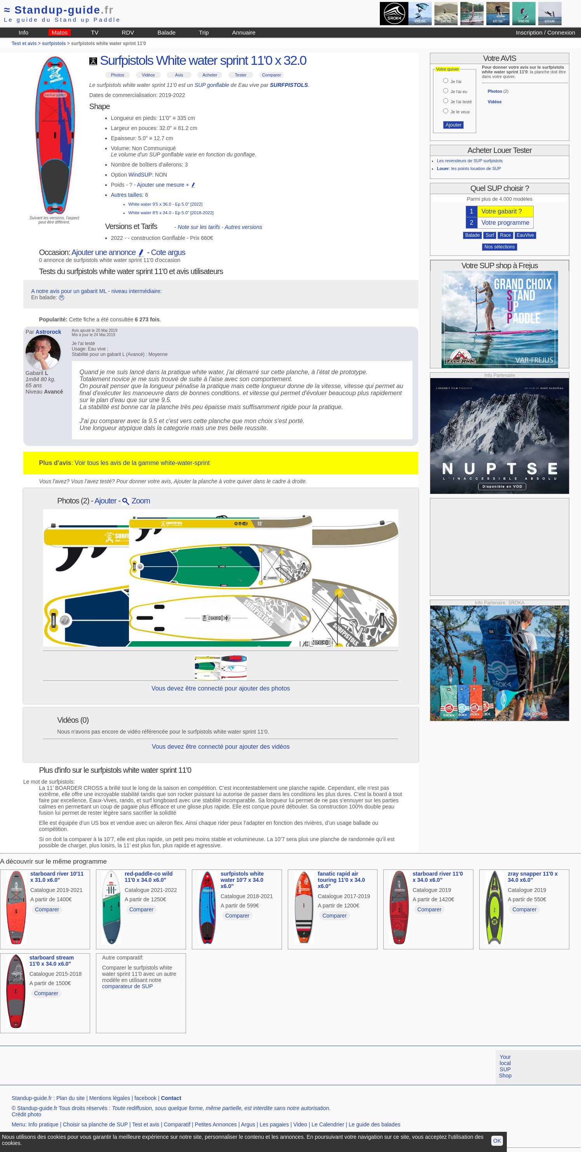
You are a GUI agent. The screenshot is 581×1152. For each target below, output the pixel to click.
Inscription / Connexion (545, 32)
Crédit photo (26, 1114)
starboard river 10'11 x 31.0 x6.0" (56, 877)
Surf (489, 235)
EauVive (525, 235)
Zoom (136, 500)
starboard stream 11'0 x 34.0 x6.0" (52, 960)
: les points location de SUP (469, 168)
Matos (60, 32)
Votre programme (506, 222)
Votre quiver (447, 69)
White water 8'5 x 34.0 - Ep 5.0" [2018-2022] (171, 212)
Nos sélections (499, 247)
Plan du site (70, 1098)
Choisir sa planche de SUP (95, 1124)
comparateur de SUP (127, 986)
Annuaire (244, 32)
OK (497, 1141)
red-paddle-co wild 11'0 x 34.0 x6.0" (149, 877)
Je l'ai (456, 81)
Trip (204, 32)
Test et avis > (27, 43)
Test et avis (145, 1124)
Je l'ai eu (459, 91)
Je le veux (460, 111)
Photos (117, 75)
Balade (166, 32)
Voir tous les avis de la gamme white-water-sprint (142, 463)
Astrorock (48, 332)
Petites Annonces (216, 1124)
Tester (241, 75)
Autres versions (243, 227)
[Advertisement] (500, 546)
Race (505, 235)
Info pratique (43, 1124)
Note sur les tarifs (199, 227)
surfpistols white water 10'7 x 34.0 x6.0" (242, 880)
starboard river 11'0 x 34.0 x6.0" (438, 877)
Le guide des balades (374, 1124)
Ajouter (105, 500)
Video (300, 1124)
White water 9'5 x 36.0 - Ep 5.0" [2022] (166, 204)
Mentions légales (109, 1098)
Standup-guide (59, 10)
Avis (179, 75)
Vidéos (148, 75)
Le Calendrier (327, 1124)
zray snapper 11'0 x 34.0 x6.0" (533, 877)
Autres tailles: (127, 195)
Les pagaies (274, 1124)
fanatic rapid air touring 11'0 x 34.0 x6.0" (341, 880)
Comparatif (177, 1124)
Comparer (271, 75)
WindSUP (140, 175)
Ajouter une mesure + (166, 185)
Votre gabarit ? (502, 211)
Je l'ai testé (461, 101)
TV (94, 32)
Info (23, 32)
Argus (248, 1124)
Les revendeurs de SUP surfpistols (470, 160)
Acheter (209, 75)
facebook (145, 1098)
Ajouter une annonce (108, 252)
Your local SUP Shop (505, 1066)
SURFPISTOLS (289, 85)
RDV (128, 32)
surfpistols (54, 43)
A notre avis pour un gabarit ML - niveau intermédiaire (95, 291)
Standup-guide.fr (32, 1098)
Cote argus (168, 252)
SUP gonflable (212, 85)
